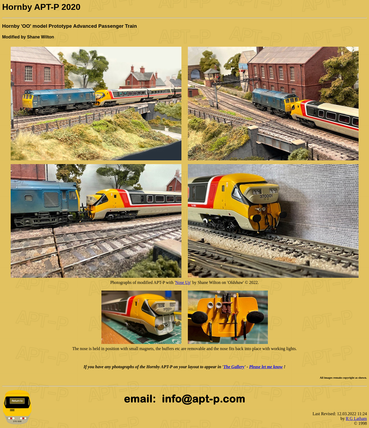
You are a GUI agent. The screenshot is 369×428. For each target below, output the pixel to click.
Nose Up (182, 282)
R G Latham (356, 418)
